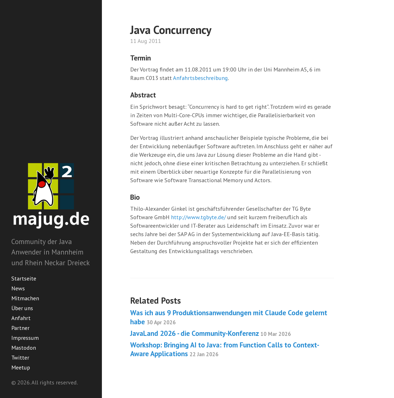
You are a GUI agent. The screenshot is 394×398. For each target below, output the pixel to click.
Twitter (20, 357)
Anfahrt (21, 318)
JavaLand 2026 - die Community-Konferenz (210, 333)
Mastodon (23, 347)
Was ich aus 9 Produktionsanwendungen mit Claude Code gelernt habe (228, 317)
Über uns (22, 308)
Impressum (25, 338)
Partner (20, 328)
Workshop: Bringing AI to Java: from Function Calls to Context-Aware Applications (224, 349)
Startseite (23, 278)
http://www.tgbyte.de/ (198, 217)
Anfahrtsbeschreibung (200, 78)
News (18, 288)
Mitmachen (25, 298)
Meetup (20, 367)
